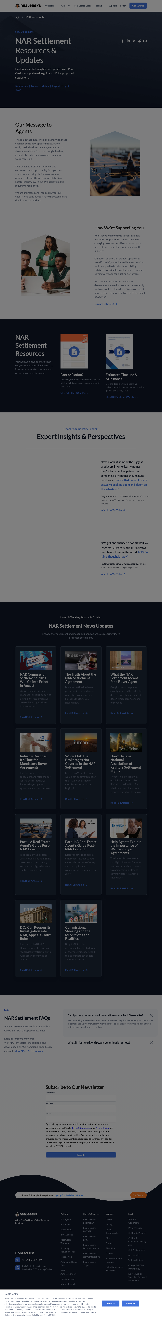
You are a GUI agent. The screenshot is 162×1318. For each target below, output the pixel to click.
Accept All (130, 1303)
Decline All (110, 1303)
